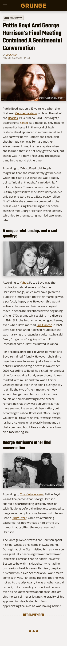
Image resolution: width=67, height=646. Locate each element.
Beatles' (13, 118)
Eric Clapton (44, 325)
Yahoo (24, 122)
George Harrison (26, 113)
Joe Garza (11, 54)
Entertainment (13, 17)
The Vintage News (32, 494)
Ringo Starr (19, 518)
